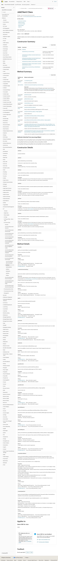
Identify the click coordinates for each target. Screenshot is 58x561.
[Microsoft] (2, 1)
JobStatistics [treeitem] (8, 271)
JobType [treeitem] (7, 275)
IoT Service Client (24, 8)
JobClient (21, 84)
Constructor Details (21, 23)
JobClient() (24, 49)
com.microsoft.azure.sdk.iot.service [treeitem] (9, 227)
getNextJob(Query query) (28, 98)
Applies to (20, 26)
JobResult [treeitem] (7, 269)
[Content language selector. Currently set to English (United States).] (6, 557)
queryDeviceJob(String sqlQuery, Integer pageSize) (33, 111)
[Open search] (53, 2)
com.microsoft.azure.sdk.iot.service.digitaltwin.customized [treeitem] (9, 242)
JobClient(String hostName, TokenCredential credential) (31, 61)
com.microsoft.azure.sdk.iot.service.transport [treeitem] (9, 278)
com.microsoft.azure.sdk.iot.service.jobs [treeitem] (9, 262)
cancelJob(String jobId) (28, 80)
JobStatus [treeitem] (7, 273)
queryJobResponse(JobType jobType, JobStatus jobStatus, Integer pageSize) (37, 120)
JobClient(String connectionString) (28, 51)
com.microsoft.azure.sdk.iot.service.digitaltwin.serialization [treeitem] (9, 251)
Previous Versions (10, 560)
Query (19, 108)
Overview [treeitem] (4, 20)
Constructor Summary (22, 20)
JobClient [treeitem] (7, 265)
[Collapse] (14, 8)
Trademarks (46, 560)
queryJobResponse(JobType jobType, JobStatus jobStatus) (34, 115)
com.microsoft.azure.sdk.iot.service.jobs (35, 8)
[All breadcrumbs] (18, 8)
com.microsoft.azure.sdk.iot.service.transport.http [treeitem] (9, 286)
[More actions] (55, 8)
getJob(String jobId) (27, 94)
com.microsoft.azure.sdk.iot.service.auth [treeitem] (9, 230)
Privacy (24, 560)
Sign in (55, 1)
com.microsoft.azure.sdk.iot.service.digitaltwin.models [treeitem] (9, 246)
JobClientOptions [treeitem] (9, 267)
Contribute (20, 560)
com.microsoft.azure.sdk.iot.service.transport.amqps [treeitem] (9, 282)
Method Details (21, 25)
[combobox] (7, 10)
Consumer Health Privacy (32, 560)
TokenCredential (30, 208)
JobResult (19, 81)
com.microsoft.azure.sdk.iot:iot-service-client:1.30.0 (32, 16)
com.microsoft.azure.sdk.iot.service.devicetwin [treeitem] (9, 234)
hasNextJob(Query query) (28, 103)
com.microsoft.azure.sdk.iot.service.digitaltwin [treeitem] (9, 237)
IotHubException (21, 266)
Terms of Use (41, 560)
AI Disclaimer (3, 560)
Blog (15, 560)
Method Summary (21, 22)
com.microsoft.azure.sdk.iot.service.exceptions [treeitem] (9, 255)
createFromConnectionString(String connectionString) (33, 84)
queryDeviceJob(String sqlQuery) (30, 107)
